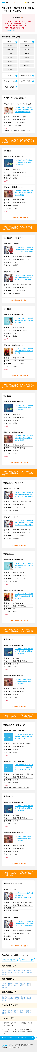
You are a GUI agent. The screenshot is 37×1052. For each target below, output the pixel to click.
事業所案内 (17, 1044)
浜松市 (11, 997)
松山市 (22, 1010)
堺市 (28, 984)
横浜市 (4, 970)
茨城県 (10, 69)
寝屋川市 (4, 987)
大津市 (22, 985)
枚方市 (28, 985)
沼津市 (29, 997)
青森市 (16, 1012)
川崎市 (10, 972)
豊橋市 (23, 999)
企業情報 (11, 1044)
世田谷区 (16, 972)
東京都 (10, 45)
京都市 (10, 984)
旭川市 (4, 1012)
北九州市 (28, 1012)
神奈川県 (10, 49)
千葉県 (10, 53)
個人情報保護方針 (23, 1045)
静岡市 (17, 997)
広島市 (28, 1010)
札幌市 (4, 1010)
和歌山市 (22, 984)
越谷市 (4, 974)
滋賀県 (27, 61)
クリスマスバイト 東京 (27, 960)
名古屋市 (4, 997)
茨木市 (10, 985)
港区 (23, 970)
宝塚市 (16, 985)
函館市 (22, 1012)
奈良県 (27, 57)
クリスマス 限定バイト (9, 960)
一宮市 (4, 1000)
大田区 (23, 972)
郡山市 (10, 1012)
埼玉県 (10, 57)
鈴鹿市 (17, 999)
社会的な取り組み (25, 1044)
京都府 (27, 49)
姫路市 (4, 985)
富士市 (23, 997)
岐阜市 (4, 999)
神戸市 (16, 984)
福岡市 (16, 1010)
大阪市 (4, 984)
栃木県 (10, 65)
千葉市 (4, 972)
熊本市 (4, 1013)
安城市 (29, 999)
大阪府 (27, 45)
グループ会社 (15, 1045)
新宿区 (10, 970)
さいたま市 (17, 970)
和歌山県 (27, 65)
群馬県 (10, 61)
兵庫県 (27, 53)
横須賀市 (29, 972)
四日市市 (10, 999)
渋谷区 (29, 970)
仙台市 (10, 1010)
